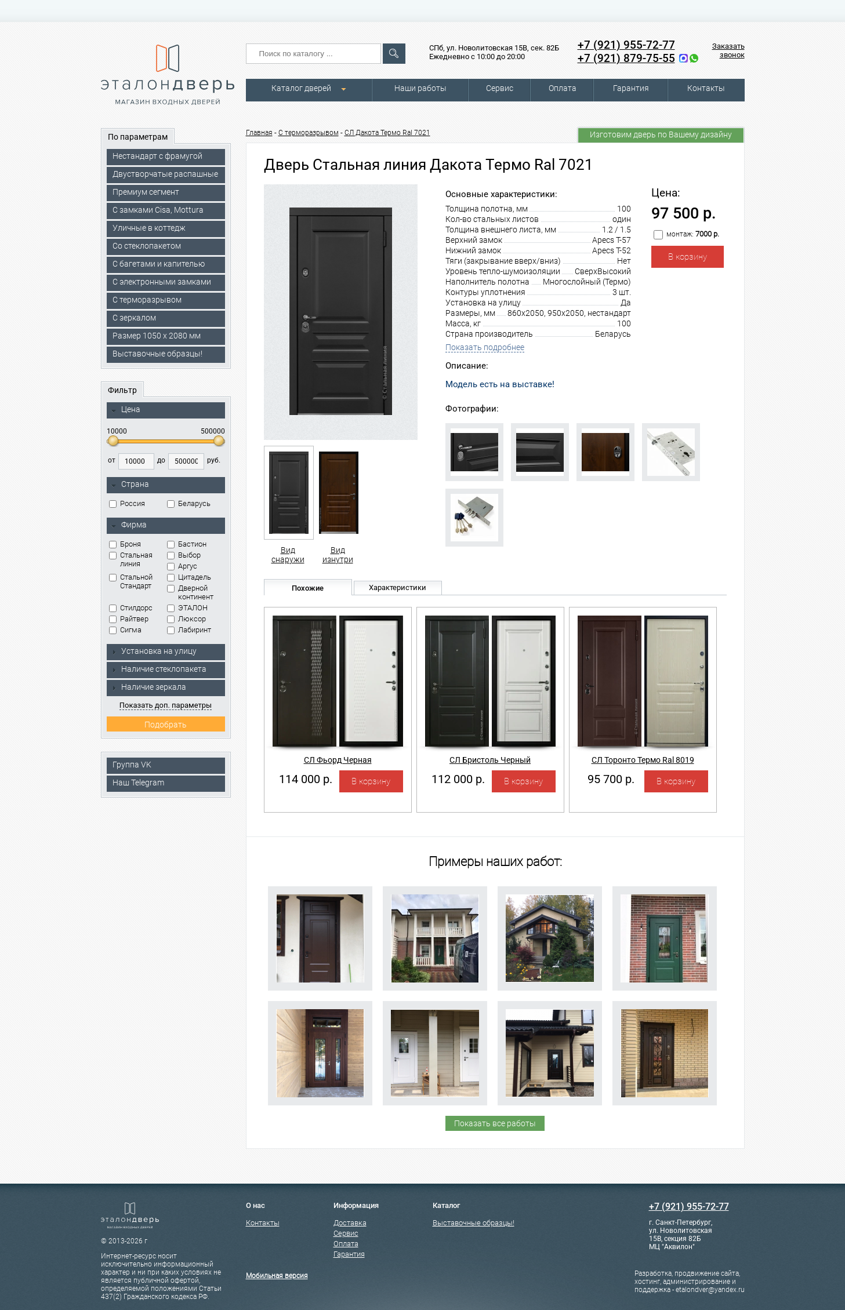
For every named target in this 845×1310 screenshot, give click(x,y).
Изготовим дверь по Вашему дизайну (661, 134)
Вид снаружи (288, 505)
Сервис (499, 88)
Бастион (186, 544)
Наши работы (420, 88)
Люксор (186, 618)
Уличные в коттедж (149, 227)
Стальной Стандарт (131, 581)
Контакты (706, 88)
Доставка (350, 1222)
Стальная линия (131, 559)
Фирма (129, 525)
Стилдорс (131, 607)
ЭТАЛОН (187, 607)
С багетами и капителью (159, 263)
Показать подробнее (484, 347)
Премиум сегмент (146, 191)
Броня (125, 544)
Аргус (182, 566)
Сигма (125, 629)
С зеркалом (134, 317)
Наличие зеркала (148, 687)
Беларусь (189, 503)
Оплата (562, 88)
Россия (127, 503)
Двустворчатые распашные (165, 174)
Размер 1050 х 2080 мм (157, 335)
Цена (125, 410)
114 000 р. (305, 779)
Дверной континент (190, 592)
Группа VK (132, 764)
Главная (259, 133)
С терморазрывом (147, 299)
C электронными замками (162, 281)
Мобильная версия (277, 1276)
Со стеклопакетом (147, 245)
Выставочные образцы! (157, 353)
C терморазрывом (308, 133)
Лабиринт (189, 629)
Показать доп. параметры (165, 705)
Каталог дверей (301, 88)
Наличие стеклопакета (158, 669)
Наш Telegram (138, 782)
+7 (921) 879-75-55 (626, 58)
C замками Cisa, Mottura (158, 209)
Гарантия (631, 88)
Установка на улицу (154, 651)
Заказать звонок (728, 50)
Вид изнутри (338, 505)
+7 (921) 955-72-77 (626, 45)
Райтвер (128, 618)
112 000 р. (458, 779)
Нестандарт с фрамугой (157, 156)
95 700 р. (610, 779)
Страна (130, 484)
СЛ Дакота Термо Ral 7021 (387, 133)
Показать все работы (495, 1123)
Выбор (184, 555)
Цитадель (189, 577)
